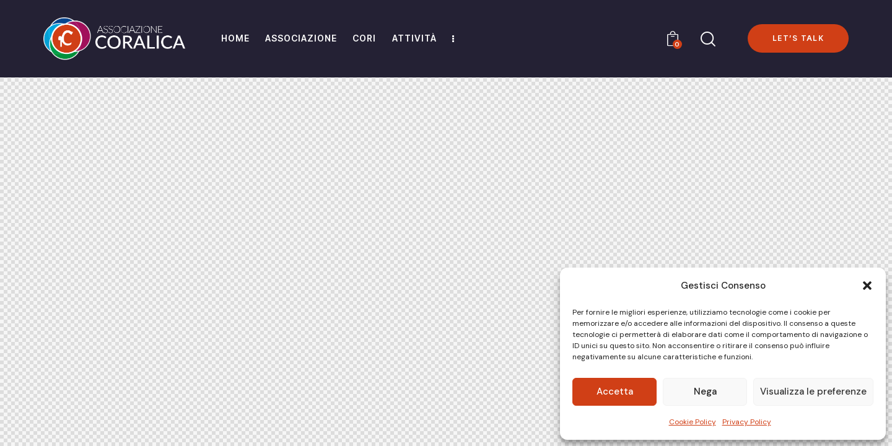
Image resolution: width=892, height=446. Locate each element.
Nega (705, 391)
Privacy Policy (746, 422)
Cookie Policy (692, 422)
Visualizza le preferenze (813, 391)
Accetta (615, 391)
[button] (867, 285)
